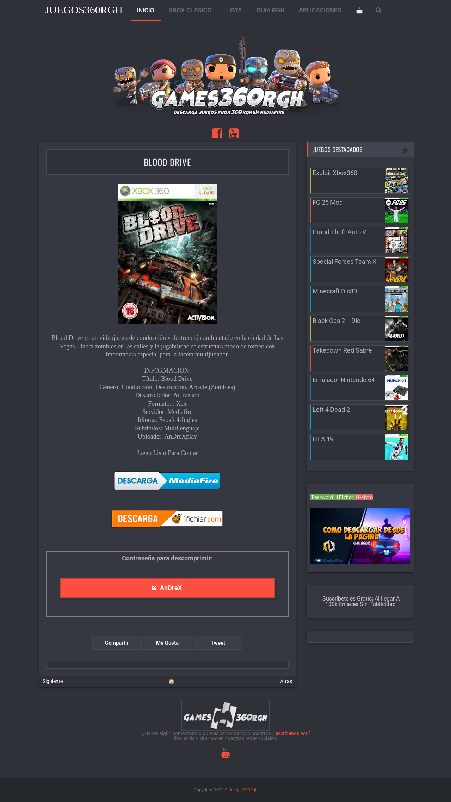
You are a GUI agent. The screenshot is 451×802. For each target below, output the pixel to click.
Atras (286, 681)
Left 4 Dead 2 (331, 409)
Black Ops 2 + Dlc (336, 320)
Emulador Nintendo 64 (344, 380)
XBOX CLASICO (190, 10)
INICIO (145, 10)
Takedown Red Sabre (342, 350)
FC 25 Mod (328, 202)
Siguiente (53, 681)
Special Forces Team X (344, 261)
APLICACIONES (320, 10)
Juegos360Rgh (84, 9)
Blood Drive (167, 161)
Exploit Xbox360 (335, 172)
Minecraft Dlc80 (335, 291)
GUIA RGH (270, 10)
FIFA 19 (323, 439)
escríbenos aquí (293, 733)
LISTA (234, 10)
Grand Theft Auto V (339, 232)
